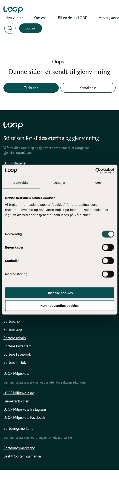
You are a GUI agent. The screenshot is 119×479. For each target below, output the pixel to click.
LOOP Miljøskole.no (18, 392)
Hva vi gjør (14, 17)
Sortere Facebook (17, 354)
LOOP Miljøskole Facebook (24, 417)
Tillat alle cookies (59, 293)
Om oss (40, 17)
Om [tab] (98, 182)
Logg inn (31, 28)
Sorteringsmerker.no (19, 447)
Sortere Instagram (17, 346)
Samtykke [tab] (21, 182)
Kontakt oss (88, 88)
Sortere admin (14, 337)
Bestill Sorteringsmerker (22, 456)
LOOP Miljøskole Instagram (24, 409)
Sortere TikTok (14, 362)
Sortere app (12, 329)
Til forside (31, 88)
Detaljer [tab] (60, 182)
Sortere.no (11, 321)
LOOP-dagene (14, 163)
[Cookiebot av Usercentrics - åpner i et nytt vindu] (95, 170)
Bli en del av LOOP (72, 17)
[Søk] (9, 28)
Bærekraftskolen (16, 401)
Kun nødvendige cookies (59, 305)
